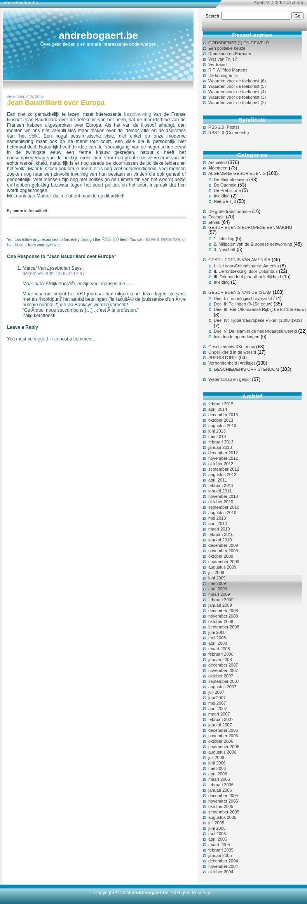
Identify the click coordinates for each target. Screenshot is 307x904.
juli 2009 (216, 572)
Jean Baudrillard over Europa (56, 102)
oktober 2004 (220, 871)
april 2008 (217, 643)
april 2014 (217, 409)
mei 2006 (217, 768)
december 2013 (223, 414)
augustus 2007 (222, 686)
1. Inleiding (224, 238)
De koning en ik (223, 75)
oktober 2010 (220, 501)
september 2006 (223, 746)
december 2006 (223, 730)
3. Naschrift (224, 249)
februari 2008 (221, 654)
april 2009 (217, 588)
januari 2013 (220, 447)
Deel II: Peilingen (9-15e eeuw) (243, 304)
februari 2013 (221, 442)
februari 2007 (221, 719)
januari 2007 (220, 725)
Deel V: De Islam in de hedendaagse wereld (255, 331)
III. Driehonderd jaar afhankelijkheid (247, 276)
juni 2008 (217, 632)
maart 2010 (219, 529)
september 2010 (223, 507)
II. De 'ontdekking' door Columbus (245, 271)
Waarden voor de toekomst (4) (237, 91)
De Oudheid (225, 185)
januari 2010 (220, 540)
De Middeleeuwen (231, 179)
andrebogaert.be (98, 35)
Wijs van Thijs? (222, 59)
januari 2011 (220, 491)
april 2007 (217, 708)
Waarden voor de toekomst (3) (237, 97)
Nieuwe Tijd (225, 201)
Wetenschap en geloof (229, 379)
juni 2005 (217, 828)
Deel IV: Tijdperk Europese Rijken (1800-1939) (258, 320)
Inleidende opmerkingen (236, 336)
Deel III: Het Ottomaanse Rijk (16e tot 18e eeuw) (260, 309)
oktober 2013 (220, 420)
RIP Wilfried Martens (228, 70)
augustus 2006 (222, 752)
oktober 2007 (220, 676)
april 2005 (217, 839)
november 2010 (223, 496)
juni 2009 (217, 578)
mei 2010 (217, 518)
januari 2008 (220, 659)
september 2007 (223, 681)
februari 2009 (221, 599)
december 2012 (223, 452)
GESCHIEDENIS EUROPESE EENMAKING (250, 227)
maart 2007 (219, 714)
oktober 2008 (220, 621)
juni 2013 (217, 431)
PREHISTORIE (222, 357)
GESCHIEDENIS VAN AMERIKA (239, 259)
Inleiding (222, 196)
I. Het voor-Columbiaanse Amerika (246, 266)
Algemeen (218, 168)
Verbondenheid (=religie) (231, 363)
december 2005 (223, 795)
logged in (43, 339)
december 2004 (223, 861)
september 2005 (223, 812)
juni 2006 (217, 763)
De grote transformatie (229, 211)
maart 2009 (219, 594)
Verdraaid (217, 64)
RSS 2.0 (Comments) (228, 132)
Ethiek (214, 222)
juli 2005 (216, 822)
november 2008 (223, 616)
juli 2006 (216, 757)
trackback (17, 245)
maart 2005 (219, 844)
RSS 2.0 (110, 239)
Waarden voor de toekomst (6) (237, 81)
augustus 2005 (222, 817)
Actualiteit (37, 211)
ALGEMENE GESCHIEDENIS (236, 173)
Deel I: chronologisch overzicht (243, 298)
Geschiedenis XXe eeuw (231, 346)
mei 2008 (217, 637)
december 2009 (223, 545)
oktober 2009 (220, 556)
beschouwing (137, 114)
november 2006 (223, 735)
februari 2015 (221, 403)
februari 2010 (221, 534)
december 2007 (223, 665)
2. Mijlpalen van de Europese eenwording (253, 244)
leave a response (162, 239)
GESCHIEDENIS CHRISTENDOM (246, 369)
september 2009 (223, 561)
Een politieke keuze (226, 48)
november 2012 (223, 458)
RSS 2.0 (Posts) (223, 127)
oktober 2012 (220, 463)
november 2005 (223, 801)
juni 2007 (217, 697)
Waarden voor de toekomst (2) (237, 102)
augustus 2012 (222, 474)
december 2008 (223, 610)
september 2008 (223, 627)
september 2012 (223, 469)
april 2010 (217, 523)
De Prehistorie (227, 190)
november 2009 (223, 550)
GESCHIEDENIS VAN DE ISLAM (239, 292)
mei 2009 (217, 583)
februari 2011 (221, 485)
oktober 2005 (220, 806)
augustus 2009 (222, 567)
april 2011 (217, 480)
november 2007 (223, 670)
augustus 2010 (222, 512)
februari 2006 (221, 784)
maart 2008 (219, 648)
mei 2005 (217, 833)
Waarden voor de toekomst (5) (237, 86)
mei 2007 (217, 703)
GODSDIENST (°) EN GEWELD (238, 42)
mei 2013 (217, 436)
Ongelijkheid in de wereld (232, 352)
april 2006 (217, 773)
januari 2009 (220, 605)
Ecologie (216, 217)
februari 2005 (221, 850)
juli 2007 (216, 692)
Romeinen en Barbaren (230, 53)
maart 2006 (219, 779)
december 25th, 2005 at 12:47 (54, 273)
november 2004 (223, 866)
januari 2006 (220, 790)
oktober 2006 (220, 741)
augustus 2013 (222, 425)
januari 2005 (220, 855)
